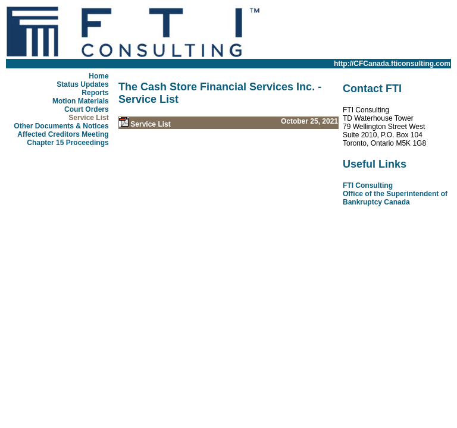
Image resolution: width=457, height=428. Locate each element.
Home (98, 76)
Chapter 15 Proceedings (67, 143)
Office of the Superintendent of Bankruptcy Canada (395, 198)
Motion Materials (80, 101)
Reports (95, 93)
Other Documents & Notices (61, 126)
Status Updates (82, 84)
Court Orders (86, 109)
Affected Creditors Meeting (62, 134)
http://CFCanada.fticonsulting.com (392, 63)
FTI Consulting (368, 185)
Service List (150, 124)
